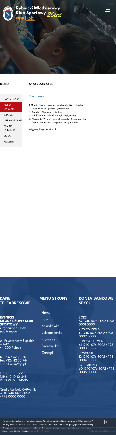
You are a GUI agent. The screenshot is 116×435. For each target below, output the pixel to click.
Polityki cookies (84, 421)
